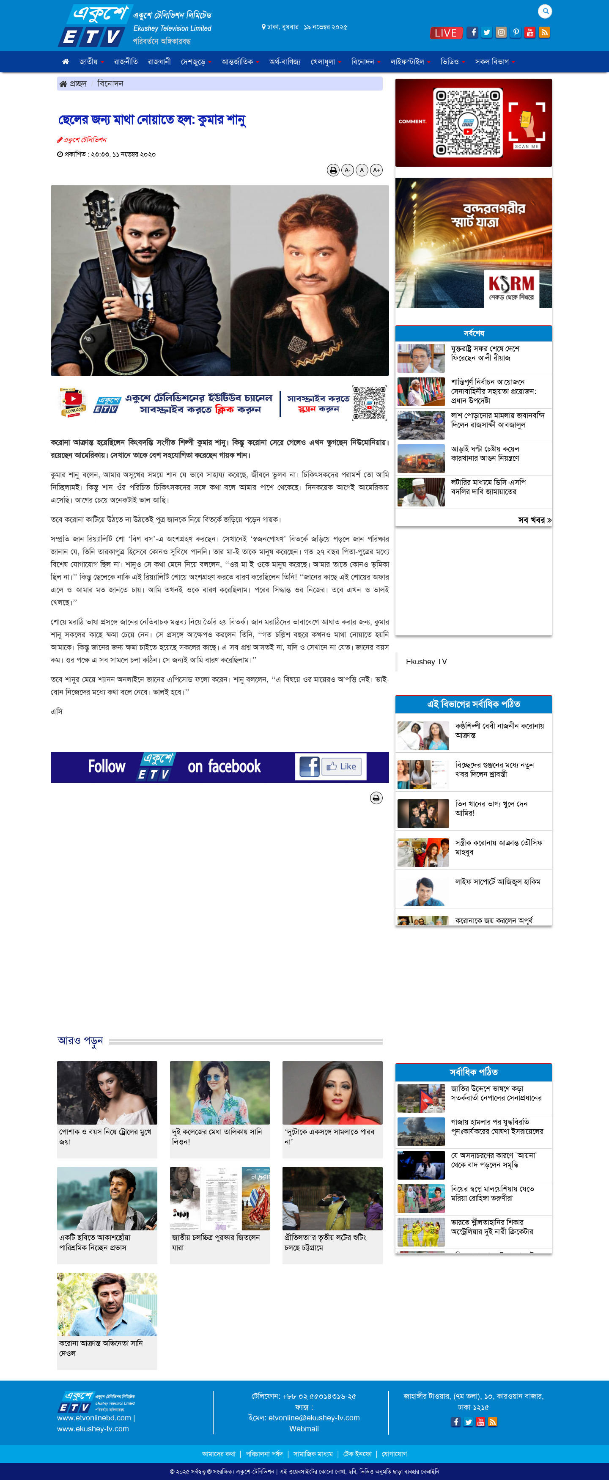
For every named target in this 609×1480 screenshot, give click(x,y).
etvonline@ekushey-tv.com (314, 1418)
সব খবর (535, 519)
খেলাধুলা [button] (326, 62)
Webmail (304, 1429)
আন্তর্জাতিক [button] (240, 62)
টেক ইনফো (358, 1454)
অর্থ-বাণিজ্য (285, 62)
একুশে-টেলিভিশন (255, 1471)
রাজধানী (159, 62)
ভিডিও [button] (453, 62)
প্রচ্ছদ (73, 83)
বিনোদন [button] (366, 62)
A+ (376, 170)
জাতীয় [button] (92, 62)
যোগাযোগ (394, 1454)
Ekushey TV (426, 662)
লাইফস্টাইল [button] (411, 62)
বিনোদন (110, 83)
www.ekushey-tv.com (93, 1429)
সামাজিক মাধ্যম (313, 1454)
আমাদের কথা (219, 1454)
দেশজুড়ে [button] (196, 62)
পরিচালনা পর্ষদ (264, 1454)
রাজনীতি (126, 62)
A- (348, 170)
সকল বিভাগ (495, 62)
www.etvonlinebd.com (94, 1418)
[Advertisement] (220, 928)
